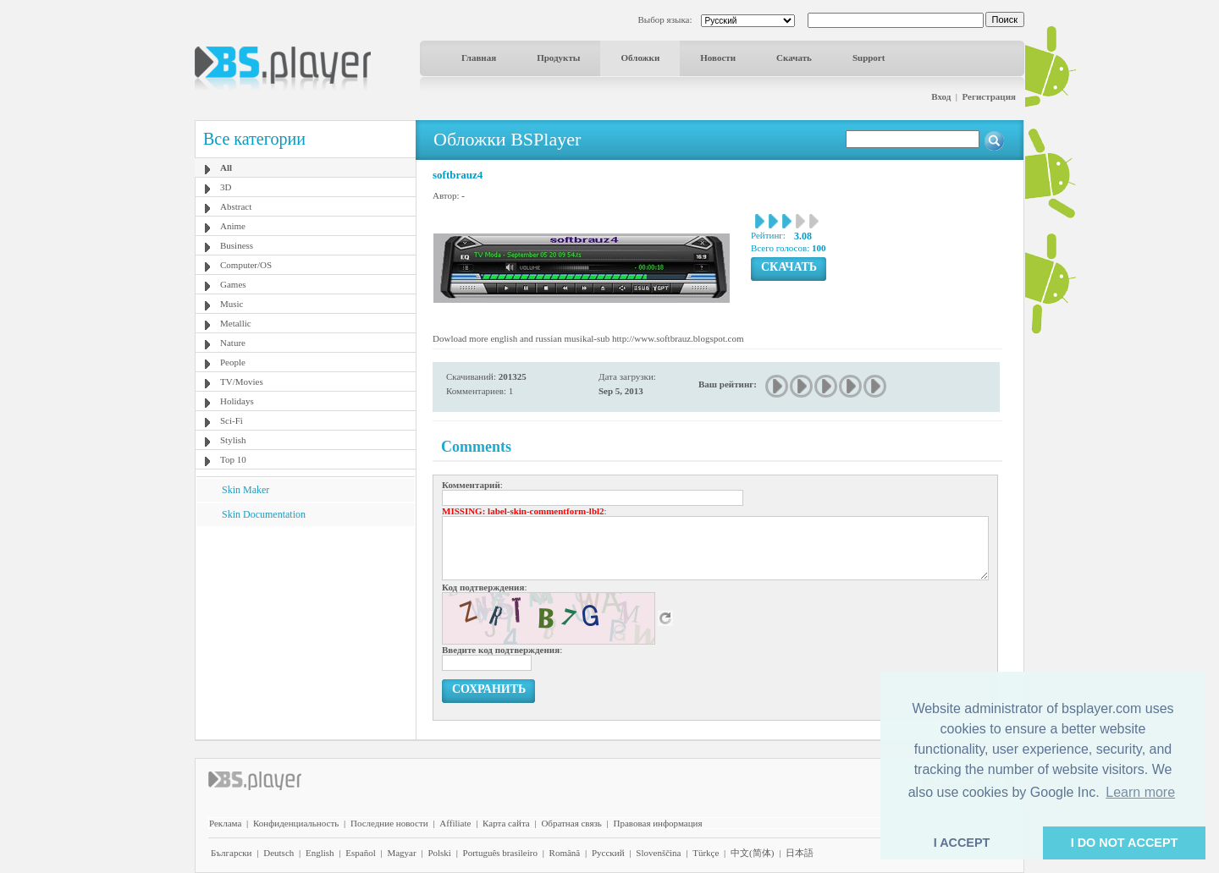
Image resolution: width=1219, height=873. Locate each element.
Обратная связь (571, 823)
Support (868, 57)
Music (232, 304)
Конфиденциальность (296, 823)
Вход (941, 96)
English (320, 853)
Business (236, 245)
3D (225, 187)
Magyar (401, 853)
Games (233, 284)
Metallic (235, 323)
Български (231, 853)
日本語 (800, 853)
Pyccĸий (608, 853)
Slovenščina (658, 853)
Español (360, 853)
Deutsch (278, 853)
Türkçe (705, 853)
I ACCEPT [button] (962, 842)
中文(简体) (752, 853)
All (226, 167)
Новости (718, 57)
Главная (478, 57)
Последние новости (389, 823)
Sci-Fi (231, 420)
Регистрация (989, 96)
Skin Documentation (264, 514)
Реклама (225, 823)
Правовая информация (658, 823)
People (232, 362)
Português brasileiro (500, 853)
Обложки (640, 57)
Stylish (233, 440)
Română (565, 853)
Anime (232, 226)
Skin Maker (245, 490)
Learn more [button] (1140, 792)
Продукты (558, 57)
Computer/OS (246, 265)
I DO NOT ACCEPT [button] (1124, 842)
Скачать (794, 57)
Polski (439, 853)
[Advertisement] (305, 632)
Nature (232, 343)
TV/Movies (241, 381)
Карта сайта (506, 823)
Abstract (235, 206)
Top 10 (233, 459)
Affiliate (455, 823)
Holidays (237, 401)
